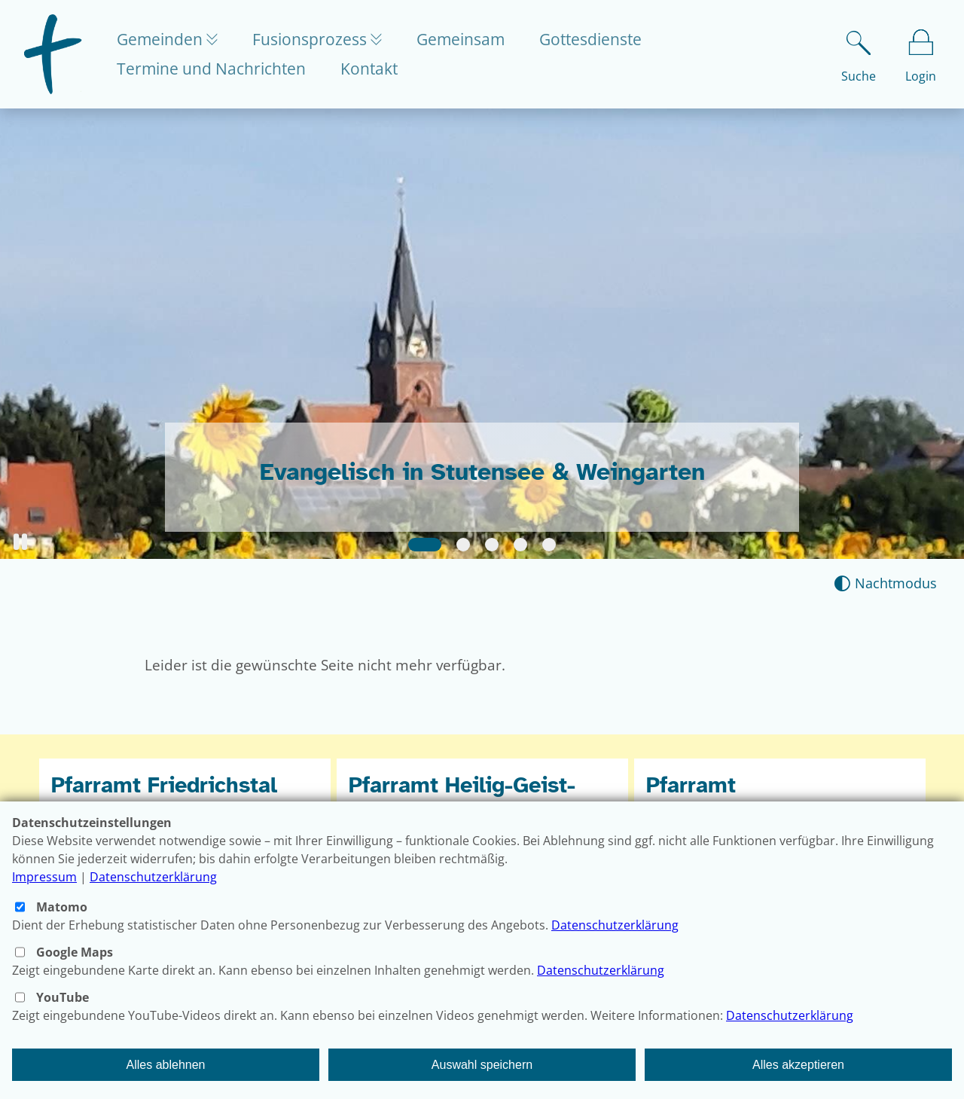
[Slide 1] (425, 544)
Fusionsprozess (315, 39)
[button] (20, 542)
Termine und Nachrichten (211, 68)
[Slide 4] (520, 544)
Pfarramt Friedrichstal (164, 785)
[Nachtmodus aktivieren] (885, 583)
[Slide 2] (463, 544)
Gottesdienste (598, 39)
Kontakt (369, 68)
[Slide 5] (549, 544)
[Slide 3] (491, 544)
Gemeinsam (468, 39)
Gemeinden (161, 39)
